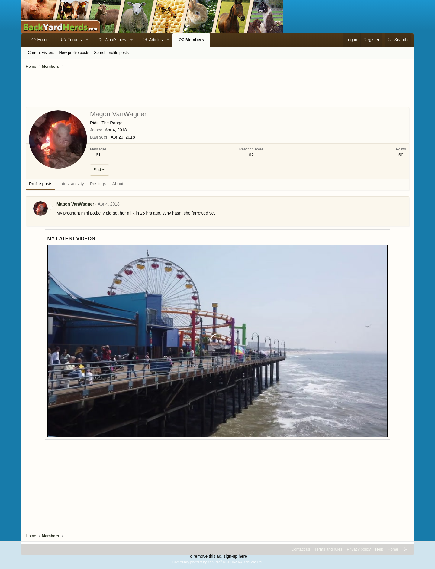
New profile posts (74, 52)
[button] (87, 40)
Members (194, 39)
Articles (156, 39)
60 (401, 154)
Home (43, 39)
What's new (115, 39)
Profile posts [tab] (40, 183)
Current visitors (41, 52)
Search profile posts (111, 52)
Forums (74, 39)
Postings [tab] (98, 183)
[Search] (398, 40)
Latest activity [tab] (71, 183)
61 (98, 154)
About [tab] (118, 183)
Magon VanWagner (75, 204)
